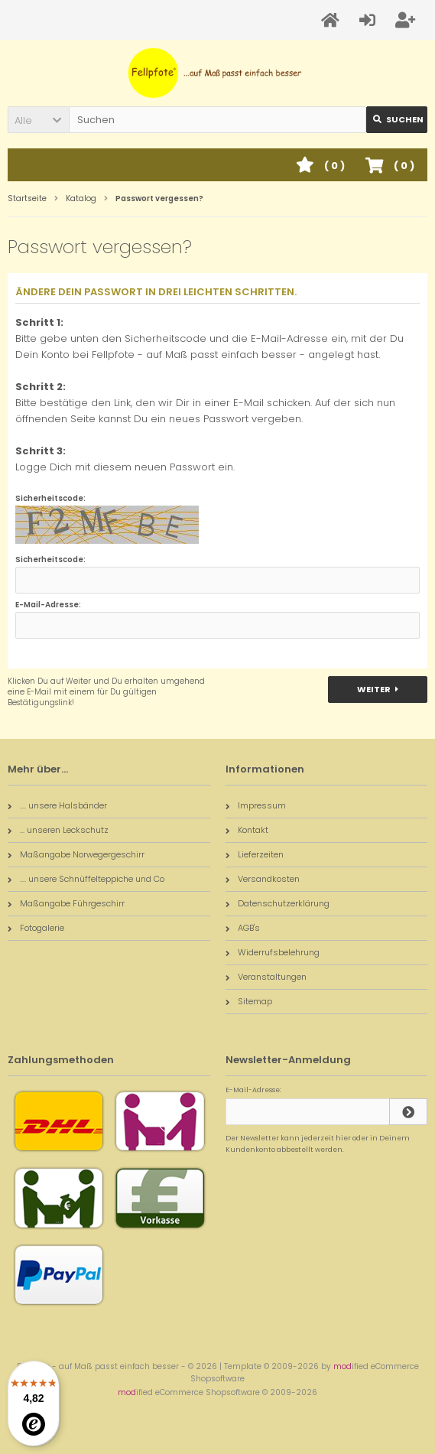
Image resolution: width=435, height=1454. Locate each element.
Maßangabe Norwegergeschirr (76, 854)
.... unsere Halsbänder (57, 805)
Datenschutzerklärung (277, 903)
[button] (38, 119)
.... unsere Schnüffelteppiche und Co (86, 879)
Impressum (256, 805)
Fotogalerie (36, 928)
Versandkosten (263, 879)
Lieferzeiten (255, 854)
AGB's (243, 928)
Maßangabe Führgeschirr (66, 903)
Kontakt (247, 830)
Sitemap (249, 1001)
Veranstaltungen (266, 977)
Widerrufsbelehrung (273, 952)
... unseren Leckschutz (58, 830)
